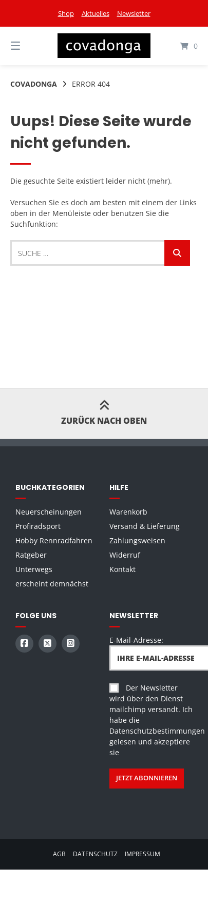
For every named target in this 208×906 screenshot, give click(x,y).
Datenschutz (95, 854)
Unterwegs (33, 569)
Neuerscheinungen (48, 512)
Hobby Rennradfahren (53, 540)
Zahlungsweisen (137, 540)
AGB (59, 854)
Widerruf (124, 555)
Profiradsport (38, 526)
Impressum (142, 854)
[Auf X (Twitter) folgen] (47, 644)
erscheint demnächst (51, 583)
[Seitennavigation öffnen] (29, 46)
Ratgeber (31, 555)
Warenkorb (128, 512)
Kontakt (122, 569)
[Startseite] (103, 45)
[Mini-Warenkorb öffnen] (179, 46)
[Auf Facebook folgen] (24, 644)
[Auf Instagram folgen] (71, 644)
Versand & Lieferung (144, 526)
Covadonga (33, 84)
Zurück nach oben (104, 413)
